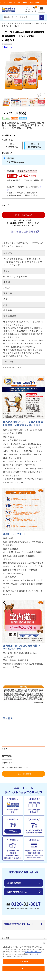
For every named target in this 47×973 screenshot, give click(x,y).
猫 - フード (40, 23)
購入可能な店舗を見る (23, 231)
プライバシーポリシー (33, 951)
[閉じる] (44, 943)
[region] (23, 956)
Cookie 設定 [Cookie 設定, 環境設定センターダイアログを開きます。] (23, 961)
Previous (3, 71)
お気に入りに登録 (38, 94)
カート (34, 9)
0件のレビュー (8, 47)
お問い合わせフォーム (17, 891)
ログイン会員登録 (27, 9)
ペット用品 (12, 23)
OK (23, 968)
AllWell (16, 26)
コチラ (40, 195)
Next (44, 71)
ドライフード (6, 26)
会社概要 (5, 938)
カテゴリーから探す (26, 23)
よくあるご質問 (14, 882)
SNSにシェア (44, 94)
